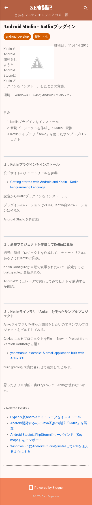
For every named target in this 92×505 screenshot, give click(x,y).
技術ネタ (41, 37)
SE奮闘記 (41, 7)
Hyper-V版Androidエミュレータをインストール (45, 417)
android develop (17, 37)
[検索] (85, 9)
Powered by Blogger (46, 488)
